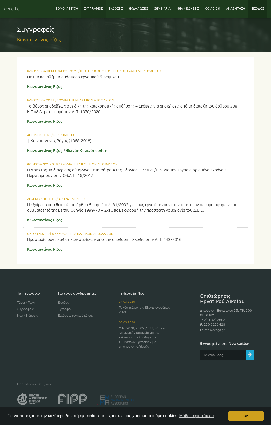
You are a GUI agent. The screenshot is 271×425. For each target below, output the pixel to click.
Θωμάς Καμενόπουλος (86, 151)
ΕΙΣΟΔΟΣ (257, 8)
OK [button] (246, 416)
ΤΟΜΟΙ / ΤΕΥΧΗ (67, 8)
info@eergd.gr (214, 330)
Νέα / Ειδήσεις (27, 315)
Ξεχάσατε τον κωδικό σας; (76, 315)
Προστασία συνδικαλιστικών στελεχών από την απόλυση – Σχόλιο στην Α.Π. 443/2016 (104, 240)
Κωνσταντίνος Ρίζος (44, 87)
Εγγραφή (64, 309)
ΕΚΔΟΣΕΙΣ (116, 8)
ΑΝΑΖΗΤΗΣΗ (235, 8)
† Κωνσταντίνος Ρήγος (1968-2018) (59, 141)
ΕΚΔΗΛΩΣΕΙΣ (138, 8)
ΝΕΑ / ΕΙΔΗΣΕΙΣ (188, 8)
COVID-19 (212, 8)
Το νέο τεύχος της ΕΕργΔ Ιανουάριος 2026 (144, 310)
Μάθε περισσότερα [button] (196, 416)
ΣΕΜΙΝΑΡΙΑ (162, 8)
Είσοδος (63, 302)
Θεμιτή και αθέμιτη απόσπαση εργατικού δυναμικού (73, 77)
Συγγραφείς (25, 309)
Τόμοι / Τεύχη (26, 302)
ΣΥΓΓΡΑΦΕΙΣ (93, 8)
